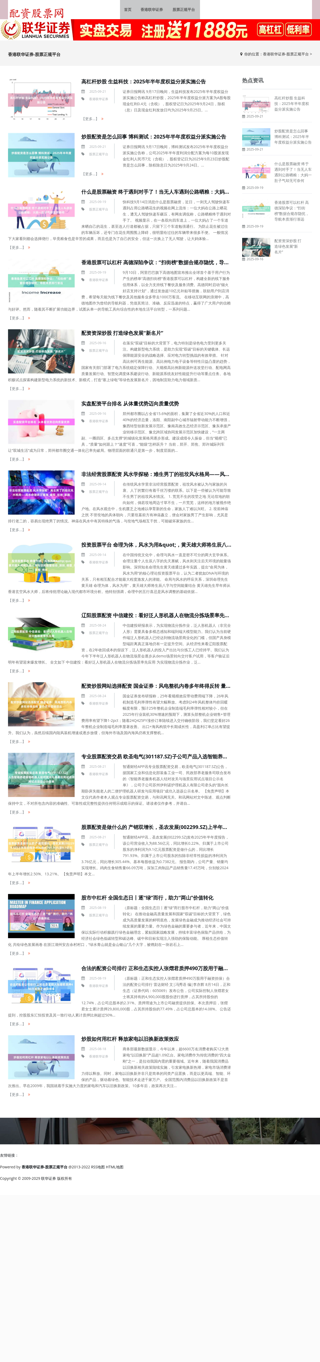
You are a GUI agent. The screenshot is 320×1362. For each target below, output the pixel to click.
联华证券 (48, 1180)
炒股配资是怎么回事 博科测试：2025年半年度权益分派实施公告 (157, 138)
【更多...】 (90, 121)
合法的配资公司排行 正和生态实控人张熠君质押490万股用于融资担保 (164, 970)
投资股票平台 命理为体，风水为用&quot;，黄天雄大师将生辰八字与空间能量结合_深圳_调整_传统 (198, 546)
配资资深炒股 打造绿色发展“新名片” (124, 335)
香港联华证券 (152, 10)
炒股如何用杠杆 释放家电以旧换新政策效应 (132, 1040)
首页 (129, 10)
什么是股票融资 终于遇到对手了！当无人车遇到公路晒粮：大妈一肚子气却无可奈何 (180, 193)
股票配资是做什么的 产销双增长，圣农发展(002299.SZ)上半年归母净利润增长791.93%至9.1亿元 (196, 829)
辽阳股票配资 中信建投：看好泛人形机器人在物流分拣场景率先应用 (162, 617)
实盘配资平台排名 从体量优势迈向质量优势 (132, 405)
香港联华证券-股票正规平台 (286, 56)
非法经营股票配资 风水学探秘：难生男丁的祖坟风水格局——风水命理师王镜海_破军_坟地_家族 (194, 476)
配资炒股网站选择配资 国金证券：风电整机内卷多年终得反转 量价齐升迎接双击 (176, 688)
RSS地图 (98, 1169)
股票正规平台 (183, 10)
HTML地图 (114, 1169)
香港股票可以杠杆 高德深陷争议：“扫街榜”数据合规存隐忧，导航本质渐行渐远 (175, 264)
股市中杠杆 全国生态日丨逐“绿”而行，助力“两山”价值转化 (150, 899)
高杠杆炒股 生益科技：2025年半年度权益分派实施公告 (146, 83)
